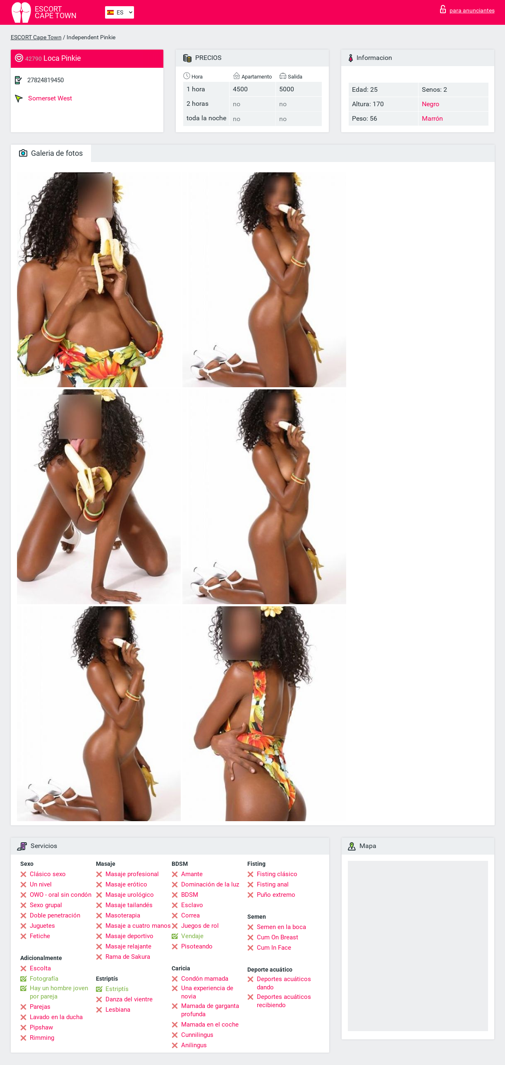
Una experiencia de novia (207, 992)
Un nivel (41, 884)
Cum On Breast (277, 937)
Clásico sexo (48, 874)
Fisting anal (273, 884)
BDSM (189, 894)
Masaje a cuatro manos (138, 925)
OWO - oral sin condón (60, 894)
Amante (192, 874)
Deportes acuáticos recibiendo (284, 1001)
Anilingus (194, 1045)
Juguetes (42, 925)
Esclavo (192, 905)
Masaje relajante (128, 946)
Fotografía (44, 978)
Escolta (40, 968)
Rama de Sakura (127, 956)
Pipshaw (41, 1027)
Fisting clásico (277, 874)
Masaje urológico (129, 894)
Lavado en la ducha (56, 1017)
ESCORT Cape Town (36, 37)
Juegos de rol (200, 925)
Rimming (42, 1037)
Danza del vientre (129, 999)
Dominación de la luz (210, 884)
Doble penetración (55, 915)
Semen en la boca (281, 927)
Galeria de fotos (51, 153)
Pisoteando (197, 946)
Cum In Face (274, 947)
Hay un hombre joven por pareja (59, 992)
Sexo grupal (46, 905)
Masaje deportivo (129, 936)
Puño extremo (276, 894)
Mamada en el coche (210, 1024)
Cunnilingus (197, 1035)
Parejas (40, 1006)
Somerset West (43, 98)
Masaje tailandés (129, 905)
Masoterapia (122, 915)
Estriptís (117, 989)
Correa (190, 915)
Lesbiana (117, 1009)
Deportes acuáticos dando (284, 983)
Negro (430, 104)
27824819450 (45, 80)
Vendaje (192, 936)
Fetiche (40, 936)
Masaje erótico (126, 884)
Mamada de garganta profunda (210, 1010)
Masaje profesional (132, 874)
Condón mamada (204, 978)
